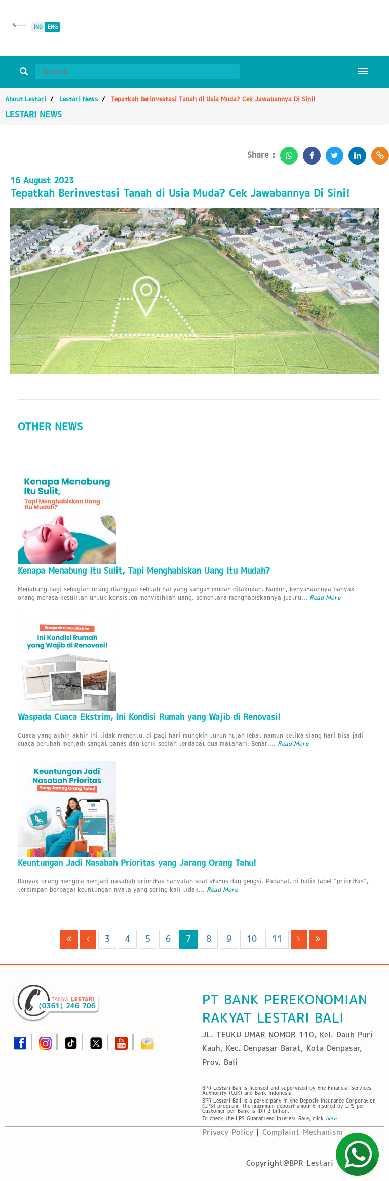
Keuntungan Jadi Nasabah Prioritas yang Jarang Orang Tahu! (137, 863)
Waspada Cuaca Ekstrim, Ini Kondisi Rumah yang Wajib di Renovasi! (149, 717)
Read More (324, 597)
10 (252, 938)
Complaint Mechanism (302, 1132)
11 (277, 938)
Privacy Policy (227, 1132)
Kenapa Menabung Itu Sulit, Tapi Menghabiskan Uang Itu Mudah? (144, 570)
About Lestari (25, 99)
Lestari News (78, 99)
